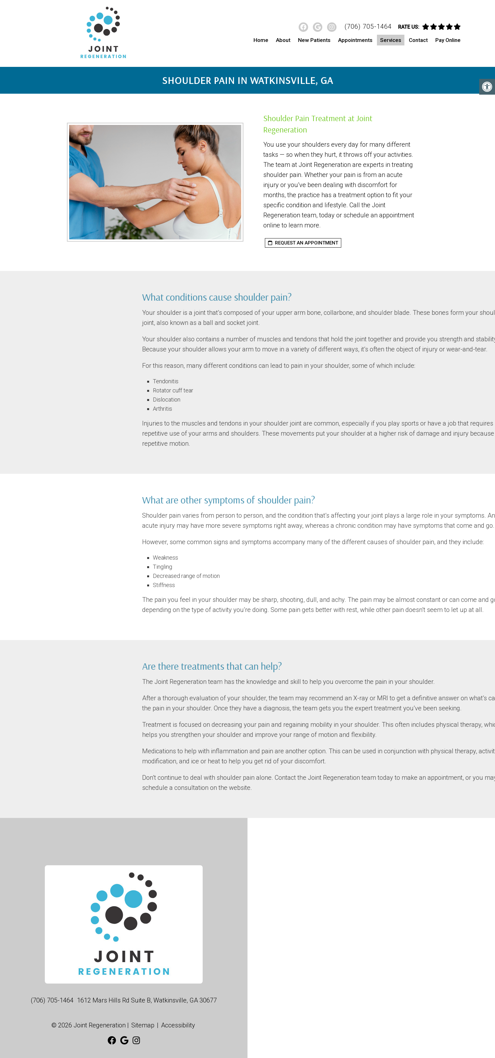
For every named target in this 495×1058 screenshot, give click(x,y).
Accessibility (178, 1025)
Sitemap (142, 1025)
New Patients (314, 40)
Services (390, 40)
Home (260, 40)
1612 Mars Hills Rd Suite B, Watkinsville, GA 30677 (147, 1000)
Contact (418, 40)
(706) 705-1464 (368, 26)
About (283, 40)
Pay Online (448, 40)
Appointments (355, 40)
